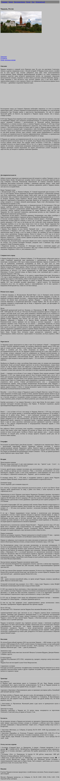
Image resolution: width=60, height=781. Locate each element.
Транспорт (4, 56)
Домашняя (4, 2)
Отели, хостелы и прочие (8, 60)
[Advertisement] (30, 44)
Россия (28, 2)
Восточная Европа (19, 2)
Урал (33, 2)
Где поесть (4, 58)
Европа (11, 2)
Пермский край (40, 2)
